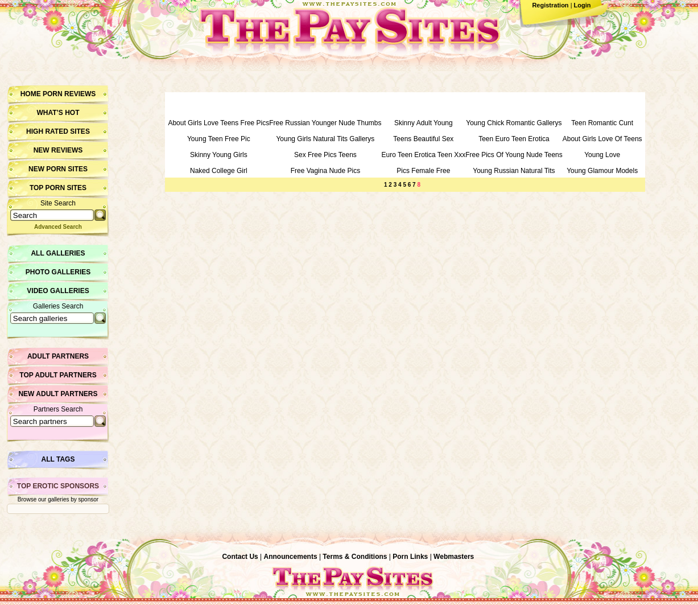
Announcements (290, 557)
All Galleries (58, 253)
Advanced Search (58, 227)
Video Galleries (58, 291)
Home (30, 94)
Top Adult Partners (57, 375)
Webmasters (453, 557)
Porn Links (410, 557)
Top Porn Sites (58, 188)
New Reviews (58, 150)
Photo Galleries (58, 272)
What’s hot (57, 113)
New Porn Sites (58, 169)
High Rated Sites (58, 131)
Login (582, 5)
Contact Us (240, 557)
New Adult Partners (57, 394)
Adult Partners (58, 356)
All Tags (58, 459)
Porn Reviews (69, 94)
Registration (550, 5)
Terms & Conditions (355, 557)
